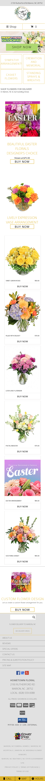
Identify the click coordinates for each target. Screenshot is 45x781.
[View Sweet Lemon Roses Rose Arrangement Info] (23, 258)
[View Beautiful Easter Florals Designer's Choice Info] (22, 119)
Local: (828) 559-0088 (22, 692)
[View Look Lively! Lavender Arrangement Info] (23, 368)
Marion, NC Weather (11, 759)
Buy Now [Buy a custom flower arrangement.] (22, 610)
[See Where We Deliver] (22, 631)
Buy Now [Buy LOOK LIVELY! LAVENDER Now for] (22, 396)
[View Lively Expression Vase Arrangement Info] (22, 193)
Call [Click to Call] (7, 778)
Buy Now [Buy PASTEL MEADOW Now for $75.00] (22, 451)
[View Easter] (22, 42)
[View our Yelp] (27, 674)
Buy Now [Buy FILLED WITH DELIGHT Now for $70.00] (22, 341)
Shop (11, 27)
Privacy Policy (12, 767)
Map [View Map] (23, 778)
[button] (22, 720)
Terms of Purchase (30, 767)
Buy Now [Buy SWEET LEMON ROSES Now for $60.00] (22, 286)
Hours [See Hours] (37, 778)
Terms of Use (22, 771)
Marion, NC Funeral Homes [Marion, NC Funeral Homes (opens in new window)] (16, 746)
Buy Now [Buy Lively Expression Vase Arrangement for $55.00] (22, 227)
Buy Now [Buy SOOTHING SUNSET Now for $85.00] (22, 561)
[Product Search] (23, 617)
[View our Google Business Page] (22, 674)
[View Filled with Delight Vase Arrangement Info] (23, 312)
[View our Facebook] (18, 674)
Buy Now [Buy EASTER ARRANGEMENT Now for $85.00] (22, 506)
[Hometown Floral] (22, 20)
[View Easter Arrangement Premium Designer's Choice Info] (23, 478)
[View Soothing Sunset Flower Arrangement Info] (23, 533)
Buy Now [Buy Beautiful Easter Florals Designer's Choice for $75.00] (22, 162)
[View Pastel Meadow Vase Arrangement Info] (23, 423)
